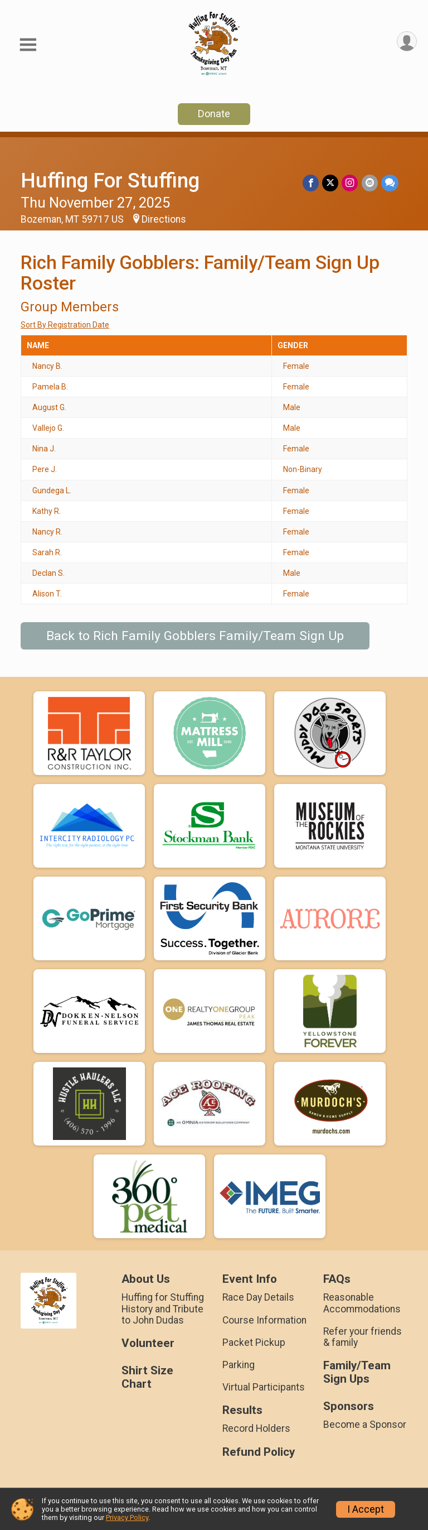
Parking (238, 1364)
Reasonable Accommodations (362, 1303)
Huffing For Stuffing (110, 181)
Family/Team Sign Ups (357, 1372)
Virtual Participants (263, 1387)
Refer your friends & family (362, 1337)
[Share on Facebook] (311, 183)
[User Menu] (406, 41)
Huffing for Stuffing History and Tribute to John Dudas (162, 1308)
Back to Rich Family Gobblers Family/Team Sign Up (195, 635)
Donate (214, 113)
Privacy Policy (127, 1517)
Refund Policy (258, 1452)
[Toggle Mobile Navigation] (28, 44)
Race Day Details (258, 1297)
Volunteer (147, 1343)
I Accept (365, 1509)
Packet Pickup (253, 1342)
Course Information (264, 1320)
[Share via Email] (370, 183)
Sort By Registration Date (65, 324)
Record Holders (256, 1428)
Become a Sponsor (364, 1424)
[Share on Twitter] (331, 183)
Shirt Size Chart (147, 1377)
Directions (164, 219)
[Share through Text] (389, 183)
